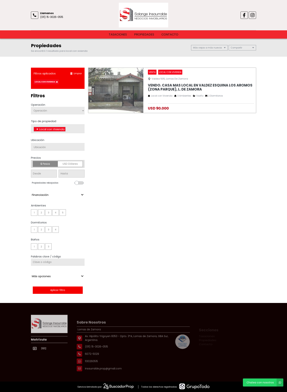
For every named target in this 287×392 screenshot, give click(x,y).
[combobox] (58, 128)
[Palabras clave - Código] (58, 262)
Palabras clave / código (46, 256)
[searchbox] (67, 129)
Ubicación (37, 140)
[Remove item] (37, 129)
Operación (38, 105)
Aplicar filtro (57, 290)
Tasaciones (118, 34)
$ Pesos (45, 164)
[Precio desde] (44, 174)
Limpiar (76, 73)
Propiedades (144, 34)
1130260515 (91, 369)
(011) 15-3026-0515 (51, 17)
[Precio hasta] (71, 174)
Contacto (169, 34)
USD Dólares (70, 164)
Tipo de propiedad (43, 121)
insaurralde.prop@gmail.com (103, 376)
